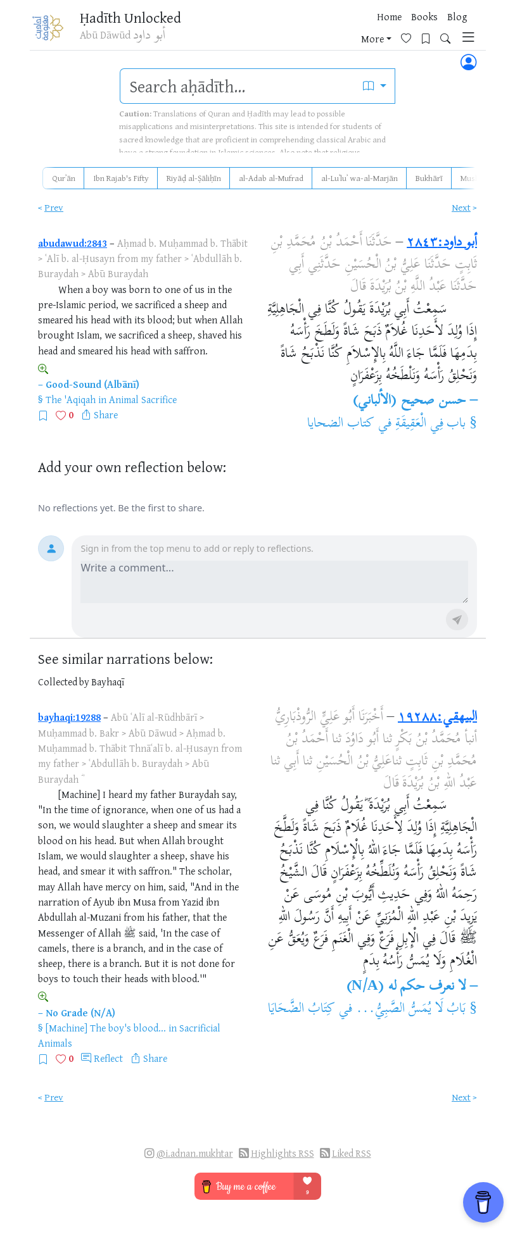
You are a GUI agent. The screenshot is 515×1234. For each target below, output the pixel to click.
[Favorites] (394, 29)
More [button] (355, 31)
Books (291, 31)
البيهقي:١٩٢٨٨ (437, 717)
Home (256, 31)
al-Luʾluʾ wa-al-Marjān (359, 177)
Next (461, 207)
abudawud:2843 (72, 243)
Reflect (108, 1058)
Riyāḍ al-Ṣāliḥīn (194, 177)
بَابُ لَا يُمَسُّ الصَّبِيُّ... (411, 1009)
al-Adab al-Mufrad (271, 177)
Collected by (63, 682)
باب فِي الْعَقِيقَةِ (430, 424)
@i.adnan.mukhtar (194, 1153)
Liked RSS (351, 1153)
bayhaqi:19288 (69, 717)
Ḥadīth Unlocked (131, 18)
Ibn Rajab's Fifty (121, 177)
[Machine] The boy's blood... (106, 1027)
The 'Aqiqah (71, 399)
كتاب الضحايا (340, 424)
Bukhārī (429, 177)
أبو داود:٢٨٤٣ (442, 243)
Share (106, 414)
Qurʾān (63, 177)
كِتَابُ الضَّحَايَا (301, 1009)
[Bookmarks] (413, 29)
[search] (237, 86)
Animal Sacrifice (143, 399)
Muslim (473, 177)
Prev (53, 207)
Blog (324, 31)
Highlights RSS (282, 1153)
